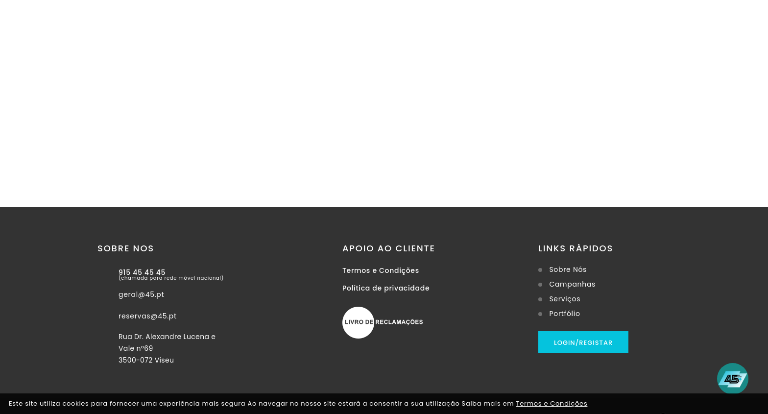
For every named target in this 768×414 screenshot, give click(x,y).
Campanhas (572, 284)
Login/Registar (583, 342)
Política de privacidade (386, 288)
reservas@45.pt (148, 316)
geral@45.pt (141, 294)
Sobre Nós (568, 269)
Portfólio (564, 313)
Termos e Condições (380, 270)
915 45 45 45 (142, 272)
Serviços (564, 299)
